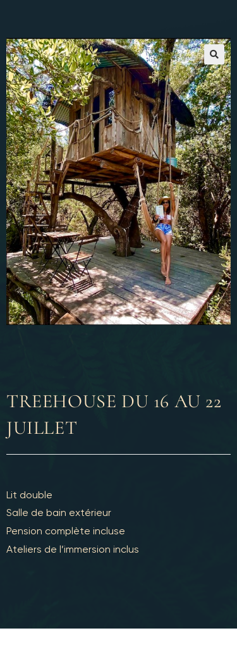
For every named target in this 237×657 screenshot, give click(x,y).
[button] (214, 54)
